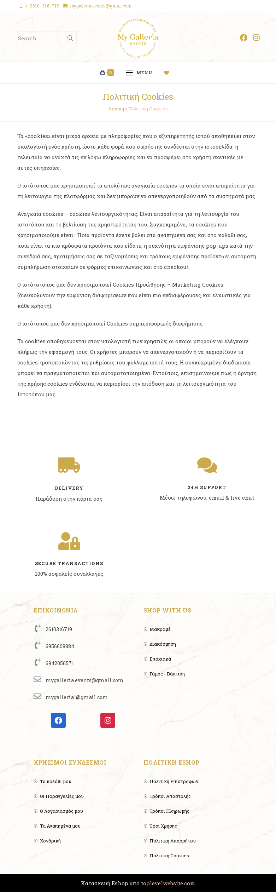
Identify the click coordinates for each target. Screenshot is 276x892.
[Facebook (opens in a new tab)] (243, 37)
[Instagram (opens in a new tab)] (256, 37)
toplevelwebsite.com (168, 883)
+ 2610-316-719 (42, 5)
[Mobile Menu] (141, 72)
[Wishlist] (169, 72)
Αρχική (116, 108)
